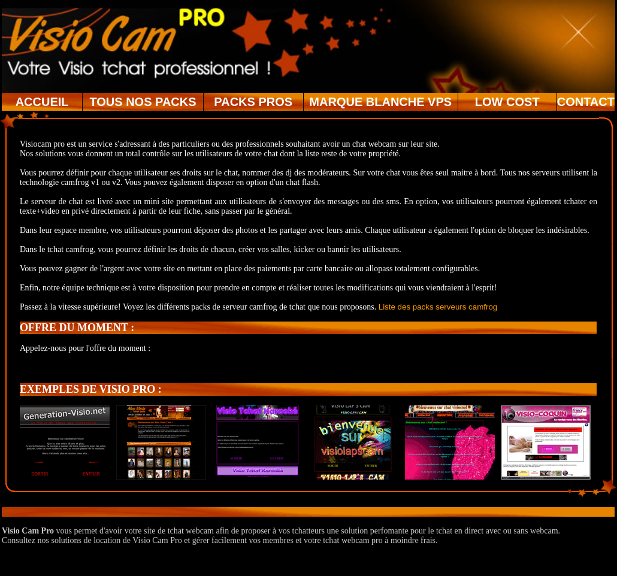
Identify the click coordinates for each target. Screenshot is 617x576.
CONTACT (586, 101)
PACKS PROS (253, 101)
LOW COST (507, 101)
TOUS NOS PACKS (142, 101)
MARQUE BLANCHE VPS (380, 101)
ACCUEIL (42, 101)
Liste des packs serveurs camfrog (438, 306)
